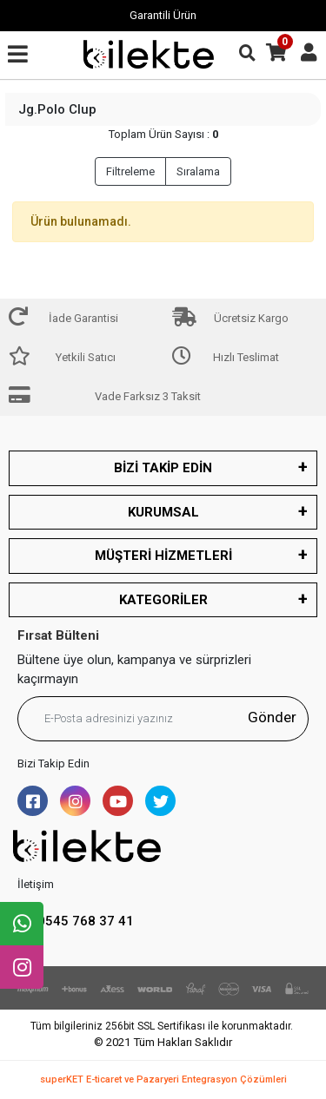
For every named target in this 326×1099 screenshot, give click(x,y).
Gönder (272, 717)
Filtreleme (130, 171)
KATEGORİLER (163, 600)
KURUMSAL (163, 512)
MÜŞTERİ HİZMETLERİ (163, 555)
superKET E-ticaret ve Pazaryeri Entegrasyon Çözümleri (163, 1079)
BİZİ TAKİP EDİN (163, 468)
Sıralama (198, 171)
